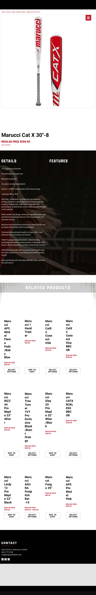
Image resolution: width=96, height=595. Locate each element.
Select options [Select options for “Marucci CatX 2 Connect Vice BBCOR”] (73, 370)
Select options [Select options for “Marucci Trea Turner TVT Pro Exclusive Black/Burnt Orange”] (32, 454)
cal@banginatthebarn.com (11, 555)
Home (3, 12)
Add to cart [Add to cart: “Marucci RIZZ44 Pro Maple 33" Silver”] (11, 454)
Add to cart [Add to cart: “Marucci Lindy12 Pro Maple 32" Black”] (11, 515)
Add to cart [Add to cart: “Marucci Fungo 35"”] (53, 515)
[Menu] (88, 18)
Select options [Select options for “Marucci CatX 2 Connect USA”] (52, 370)
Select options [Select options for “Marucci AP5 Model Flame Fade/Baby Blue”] (11, 370)
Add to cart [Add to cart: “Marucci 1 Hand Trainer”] (32, 370)
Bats (13, 12)
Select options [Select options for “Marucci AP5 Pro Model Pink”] (73, 515)
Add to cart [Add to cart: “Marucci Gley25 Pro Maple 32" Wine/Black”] (53, 454)
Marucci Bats (20, 12)
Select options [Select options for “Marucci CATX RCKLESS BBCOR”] (73, 454)
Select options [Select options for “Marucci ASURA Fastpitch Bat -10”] (32, 515)
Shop (8, 12)
